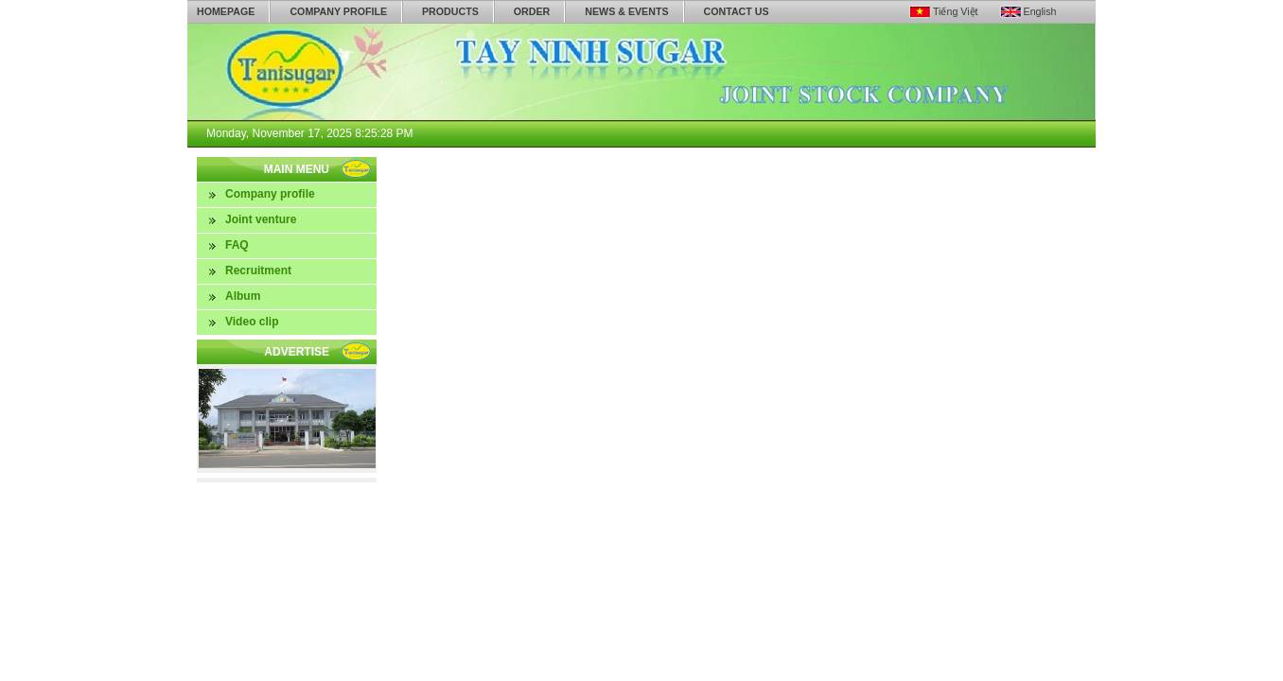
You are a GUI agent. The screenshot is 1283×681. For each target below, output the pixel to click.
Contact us (736, 11)
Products (450, 11)
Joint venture (260, 219)
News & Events (626, 11)
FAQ (237, 245)
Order (532, 11)
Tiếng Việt (955, 11)
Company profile (338, 11)
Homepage (226, 11)
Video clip (251, 321)
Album (242, 296)
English (1040, 11)
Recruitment (258, 270)
